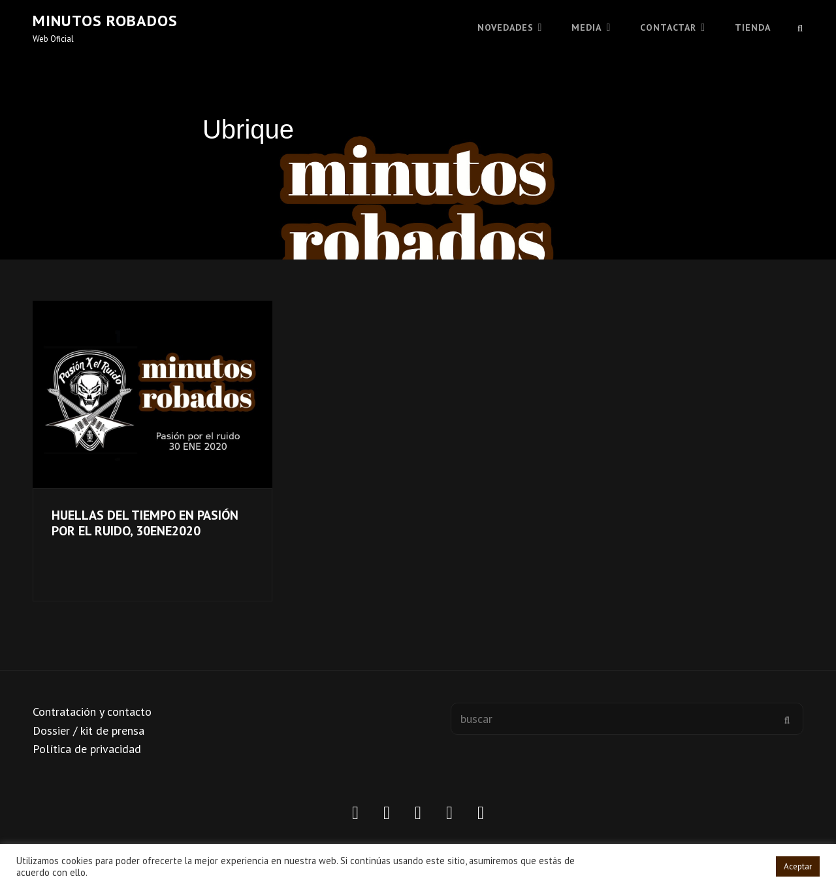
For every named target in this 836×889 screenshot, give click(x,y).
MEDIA (586, 27)
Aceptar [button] (798, 866)
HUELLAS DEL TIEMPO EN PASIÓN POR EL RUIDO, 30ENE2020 (145, 523)
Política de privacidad (87, 748)
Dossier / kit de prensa (88, 730)
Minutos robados (105, 20)
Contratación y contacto (92, 711)
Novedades (505, 27)
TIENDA (753, 27)
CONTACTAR (668, 27)
